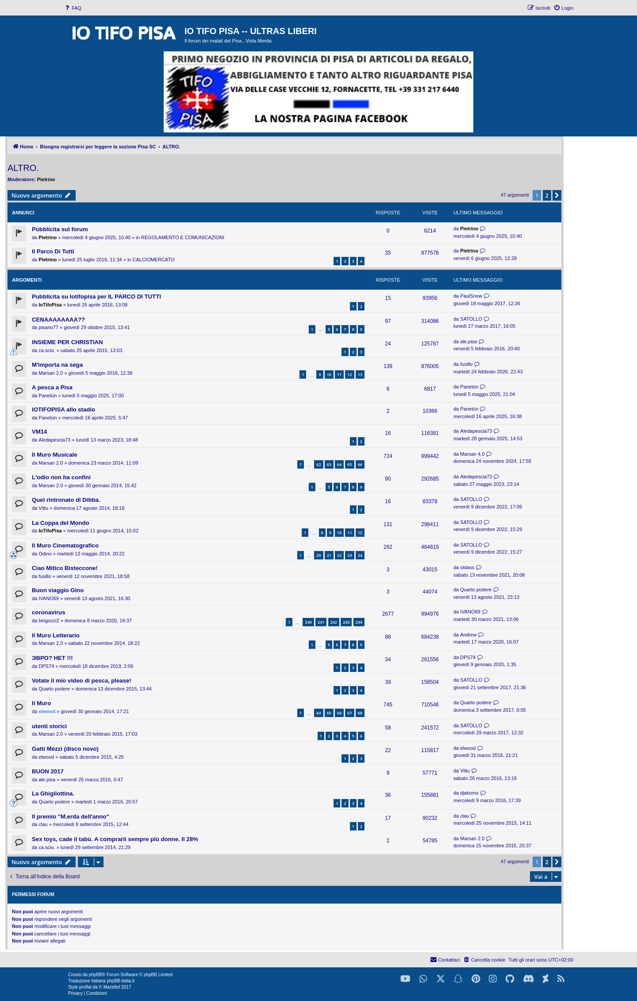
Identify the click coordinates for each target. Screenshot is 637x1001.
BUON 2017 (48, 771)
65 (349, 464)
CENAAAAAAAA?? (58, 319)
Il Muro (41, 703)
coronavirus (48, 612)
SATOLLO (471, 319)
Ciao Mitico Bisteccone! (65, 568)
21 (329, 555)
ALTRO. (23, 168)
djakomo (469, 792)
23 (349, 555)
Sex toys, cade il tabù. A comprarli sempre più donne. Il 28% (115, 839)
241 (321, 622)
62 (318, 464)
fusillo (466, 364)
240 (308, 622)
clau (42, 824)
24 (360, 555)
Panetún (47, 395)
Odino (44, 553)
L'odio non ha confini (61, 477)
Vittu (43, 508)
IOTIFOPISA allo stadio (63, 409)
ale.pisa (468, 341)
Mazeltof (112, 987)
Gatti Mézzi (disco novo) (65, 748)
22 (339, 555)
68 (360, 713)
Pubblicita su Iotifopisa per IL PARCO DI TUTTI (96, 296)
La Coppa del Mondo (60, 523)
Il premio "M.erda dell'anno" (70, 816)
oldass (467, 567)
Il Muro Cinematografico (65, 545)
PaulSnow (471, 296)
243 (346, 622)
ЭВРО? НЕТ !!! (52, 658)
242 (333, 622)
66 (360, 464)
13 (360, 374)
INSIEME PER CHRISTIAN (67, 342)
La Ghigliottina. (53, 793)
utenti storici (49, 726)
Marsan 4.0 (472, 454)
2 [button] (547, 195)
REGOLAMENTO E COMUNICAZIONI (182, 237)
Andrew (468, 634)
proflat (85, 987)
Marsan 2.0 (50, 373)
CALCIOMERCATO (154, 259)
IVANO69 (48, 598)
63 (329, 464)
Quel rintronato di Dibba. (66, 500)
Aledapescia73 (54, 439)
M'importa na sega (57, 364)
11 (339, 374)
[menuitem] (72, 8)
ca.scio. (46, 350)
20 (318, 555)
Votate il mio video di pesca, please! (81, 680)
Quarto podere (475, 589)
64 (339, 464)
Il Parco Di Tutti (53, 251)
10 (329, 374)
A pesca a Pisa (52, 387)
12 (349, 374)
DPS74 (46, 666)
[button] (557, 195)
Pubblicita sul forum (60, 229)
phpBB (95, 974)
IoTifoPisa (49, 304)
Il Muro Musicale (54, 454)
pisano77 (48, 327)
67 (349, 713)
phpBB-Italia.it (120, 980)
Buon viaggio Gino (58, 590)
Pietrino (46, 179)
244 (359, 622)
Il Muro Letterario (56, 635)
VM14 (39, 431)
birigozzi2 (48, 620)
